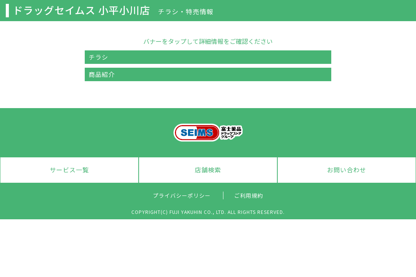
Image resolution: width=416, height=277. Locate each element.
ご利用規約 (248, 195)
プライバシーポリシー (182, 195)
